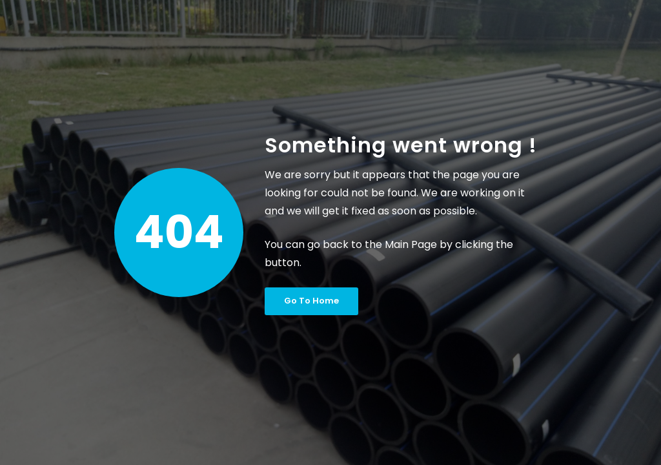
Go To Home (311, 300)
